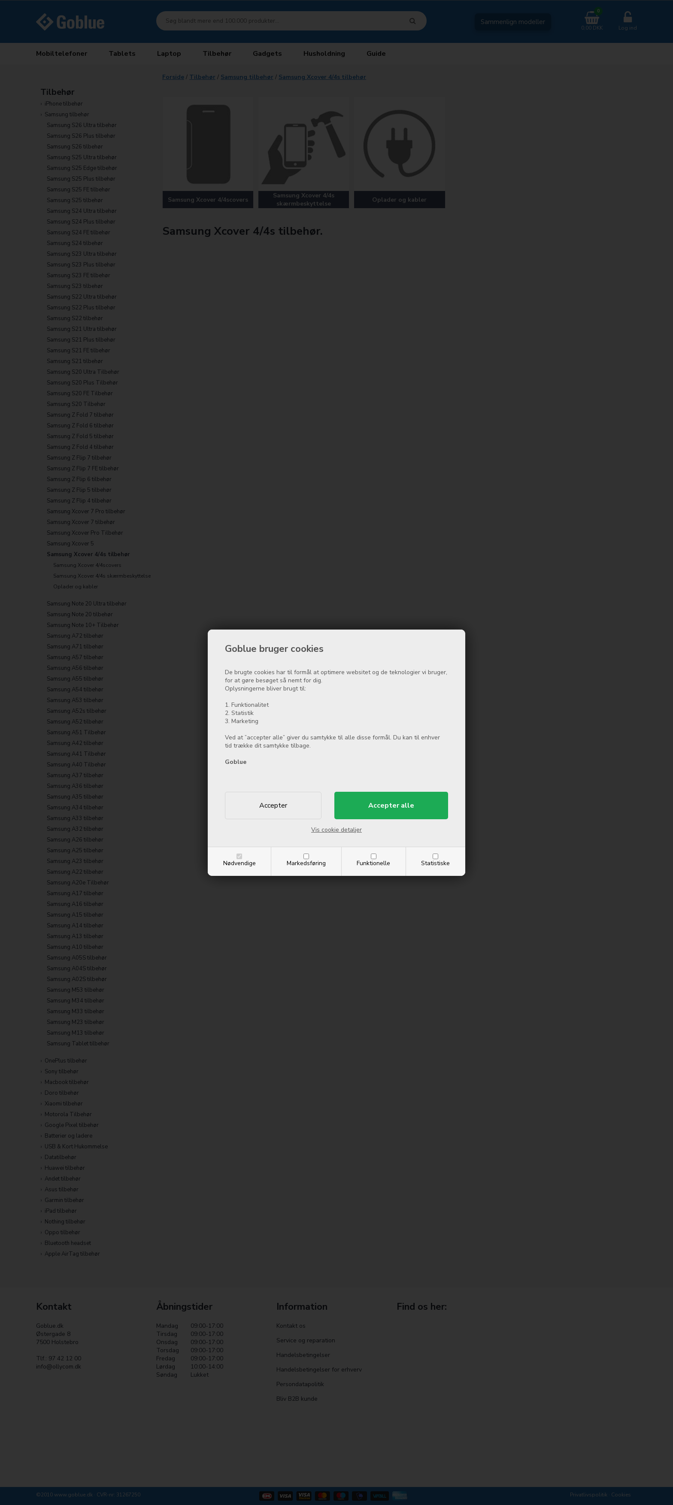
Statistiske (435, 863)
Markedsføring (306, 863)
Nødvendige (239, 863)
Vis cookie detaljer (336, 830)
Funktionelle (373, 863)
